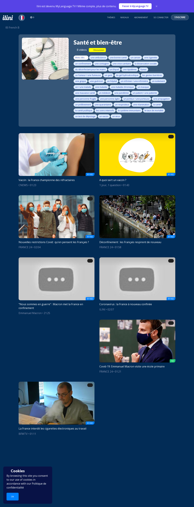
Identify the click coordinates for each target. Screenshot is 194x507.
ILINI (102, 309)
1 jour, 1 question (110, 185)
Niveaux (124, 17)
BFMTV (23, 434)
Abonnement (141, 17)
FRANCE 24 (25, 247)
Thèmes (111, 17)
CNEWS (23, 185)
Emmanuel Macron (30, 313)
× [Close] (156, 6)
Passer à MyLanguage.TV (135, 6)
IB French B (10, 27)
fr (32, 17)
